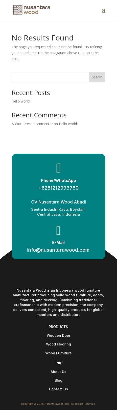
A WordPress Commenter (32, 123)
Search (97, 77)
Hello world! (21, 101)
